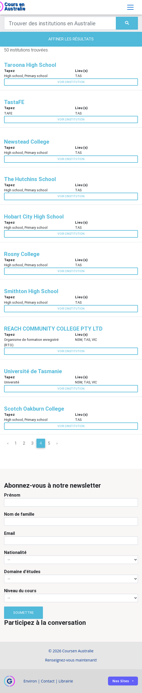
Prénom (12, 495)
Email (9, 533)
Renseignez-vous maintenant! (71, 660)
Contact (48, 681)
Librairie (66, 681)
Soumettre (23, 612)
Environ (30, 681)
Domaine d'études (22, 571)
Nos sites (120, 681)
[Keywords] (60, 23)
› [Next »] (57, 443)
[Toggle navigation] (130, 7)
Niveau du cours (20, 590)
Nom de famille (19, 514)
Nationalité (15, 552)
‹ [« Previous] (7, 443)
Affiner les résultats (71, 38)
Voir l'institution (71, 82)
